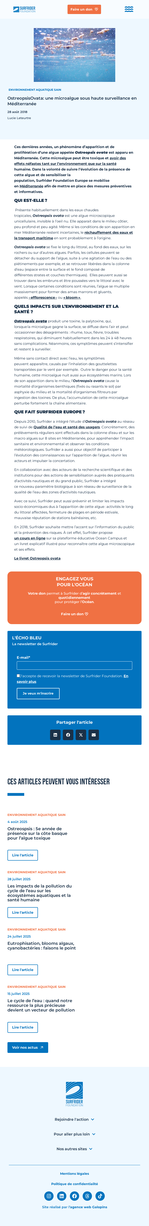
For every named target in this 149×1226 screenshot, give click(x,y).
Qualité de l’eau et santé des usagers (67, 427)
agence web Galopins (88, 1207)
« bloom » (71, 297)
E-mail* (23, 657)
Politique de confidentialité (74, 1184)
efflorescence (42, 297)
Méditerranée (31, 186)
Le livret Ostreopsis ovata (37, 558)
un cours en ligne (29, 538)
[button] (55, 735)
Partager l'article (74, 722)
